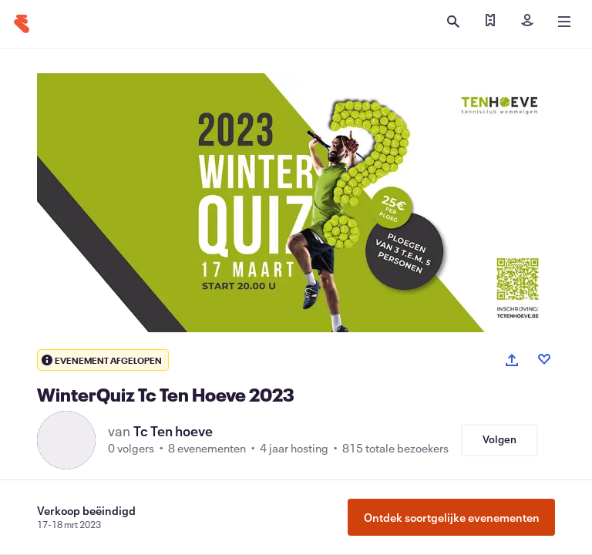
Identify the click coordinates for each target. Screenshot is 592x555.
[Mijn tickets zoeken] (490, 21)
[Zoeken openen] (453, 21)
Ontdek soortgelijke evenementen (452, 517)
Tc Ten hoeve (173, 431)
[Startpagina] (21, 24)
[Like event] (544, 359)
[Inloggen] (527, 21)
